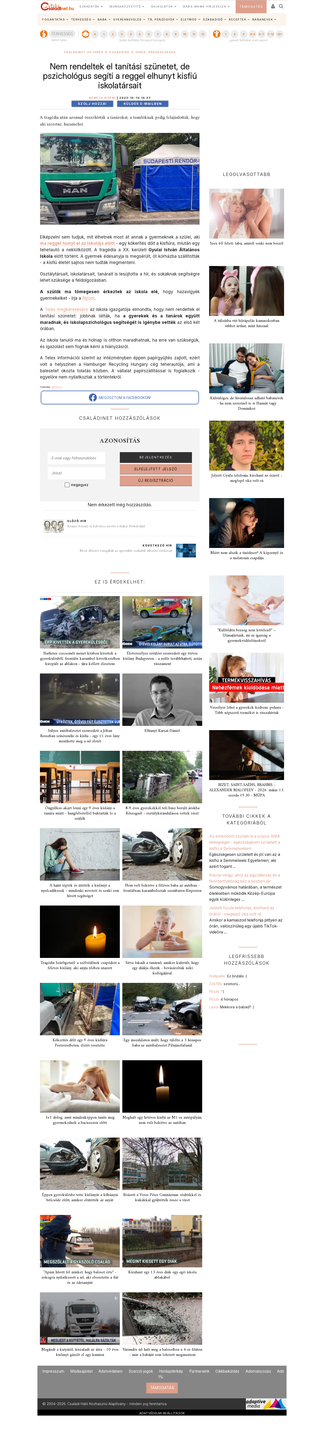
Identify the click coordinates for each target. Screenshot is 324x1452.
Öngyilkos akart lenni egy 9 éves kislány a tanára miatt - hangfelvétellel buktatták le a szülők (80, 813)
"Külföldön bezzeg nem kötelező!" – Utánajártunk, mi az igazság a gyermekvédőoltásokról (246, 635)
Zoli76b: (224, 984)
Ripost (88, 298)
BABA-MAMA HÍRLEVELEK (204, 6)
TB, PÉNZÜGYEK (161, 19)
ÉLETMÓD (189, 19)
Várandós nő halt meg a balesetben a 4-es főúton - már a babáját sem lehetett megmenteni (162, 1352)
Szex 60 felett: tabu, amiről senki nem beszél (246, 243)
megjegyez (79, 485)
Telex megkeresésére (66, 309)
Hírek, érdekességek (156, 52)
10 (184, 34)
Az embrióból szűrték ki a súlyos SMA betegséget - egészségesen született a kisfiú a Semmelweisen (244, 842)
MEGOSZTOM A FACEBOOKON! (120, 397)
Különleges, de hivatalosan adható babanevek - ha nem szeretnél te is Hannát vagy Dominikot (246, 403)
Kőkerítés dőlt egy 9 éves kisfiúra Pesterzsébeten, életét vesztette (80, 1043)
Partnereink (199, 1371)
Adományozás (258, 1371)
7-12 (270, 34)
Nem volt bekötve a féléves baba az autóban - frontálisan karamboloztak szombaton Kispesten (162, 888)
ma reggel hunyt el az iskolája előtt (77, 243)
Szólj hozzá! (92, 104)
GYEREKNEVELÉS (127, 19)
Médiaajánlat (81, 1371)
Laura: (231, 1007)
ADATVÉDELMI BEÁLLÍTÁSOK (162, 1413)
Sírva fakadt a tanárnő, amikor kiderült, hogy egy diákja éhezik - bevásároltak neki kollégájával (162, 968)
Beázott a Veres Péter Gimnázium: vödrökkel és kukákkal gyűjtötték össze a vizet (162, 1197)
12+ (279, 34)
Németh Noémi (102, 98)
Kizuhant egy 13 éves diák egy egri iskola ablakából (162, 1275)
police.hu (57, 387)
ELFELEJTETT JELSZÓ (156, 469)
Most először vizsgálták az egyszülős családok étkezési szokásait (126, 551)
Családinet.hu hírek (84, 52)
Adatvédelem (111, 1371)
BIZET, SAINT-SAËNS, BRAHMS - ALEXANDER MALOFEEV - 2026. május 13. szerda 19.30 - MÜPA (246, 790)
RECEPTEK (237, 19)
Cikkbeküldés (227, 1371)
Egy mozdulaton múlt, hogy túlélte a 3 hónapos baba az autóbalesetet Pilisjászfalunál (162, 1043)
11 (193, 34)
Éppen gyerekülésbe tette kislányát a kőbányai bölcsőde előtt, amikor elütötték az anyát (80, 1197)
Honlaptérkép (171, 1371)
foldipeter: (228, 976)
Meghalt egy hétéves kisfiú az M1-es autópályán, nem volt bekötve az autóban (162, 1120)
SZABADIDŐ (213, 19)
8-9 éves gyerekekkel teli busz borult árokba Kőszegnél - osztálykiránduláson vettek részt (162, 811)
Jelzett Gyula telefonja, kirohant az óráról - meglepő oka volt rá (246, 478)
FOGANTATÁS (53, 19)
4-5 (252, 34)
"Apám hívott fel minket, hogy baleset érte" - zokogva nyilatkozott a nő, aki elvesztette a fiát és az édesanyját (79, 1277)
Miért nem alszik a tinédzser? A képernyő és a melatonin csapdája (246, 555)
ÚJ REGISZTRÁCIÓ (155, 481)
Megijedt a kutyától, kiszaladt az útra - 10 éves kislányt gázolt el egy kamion (80, 1352)
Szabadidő (119, 52)
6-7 (261, 34)
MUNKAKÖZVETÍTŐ (125, 6)
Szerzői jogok (141, 1371)
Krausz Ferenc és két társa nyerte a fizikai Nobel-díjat (106, 526)
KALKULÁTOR (162, 6)
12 (202, 34)
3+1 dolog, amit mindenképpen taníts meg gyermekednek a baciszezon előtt (80, 1120)
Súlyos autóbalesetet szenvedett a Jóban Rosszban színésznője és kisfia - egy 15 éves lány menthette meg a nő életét (80, 736)
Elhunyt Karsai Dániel (162, 730)
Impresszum (53, 1371)
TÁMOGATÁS (251, 6)
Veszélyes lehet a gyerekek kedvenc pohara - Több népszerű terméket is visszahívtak (247, 710)
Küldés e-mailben (143, 104)
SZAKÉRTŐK (89, 6)
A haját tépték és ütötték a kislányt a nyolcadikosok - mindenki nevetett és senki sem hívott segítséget (80, 891)
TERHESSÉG (81, 19)
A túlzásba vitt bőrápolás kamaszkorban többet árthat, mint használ (246, 323)
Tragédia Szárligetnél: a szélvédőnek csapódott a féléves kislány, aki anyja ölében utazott (80, 965)
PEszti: (216, 991)
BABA (102, 19)
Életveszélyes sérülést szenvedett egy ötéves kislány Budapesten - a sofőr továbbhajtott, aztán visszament (162, 658)
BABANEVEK (262, 19)
